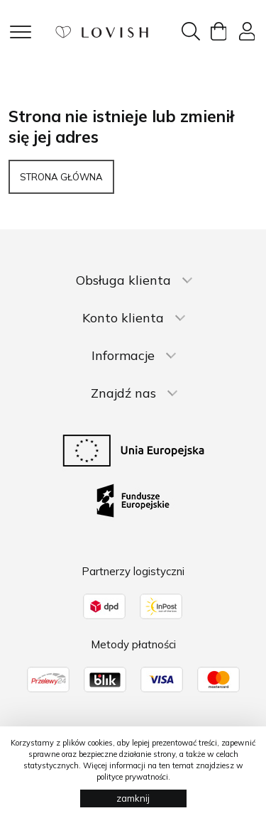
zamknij (133, 798)
